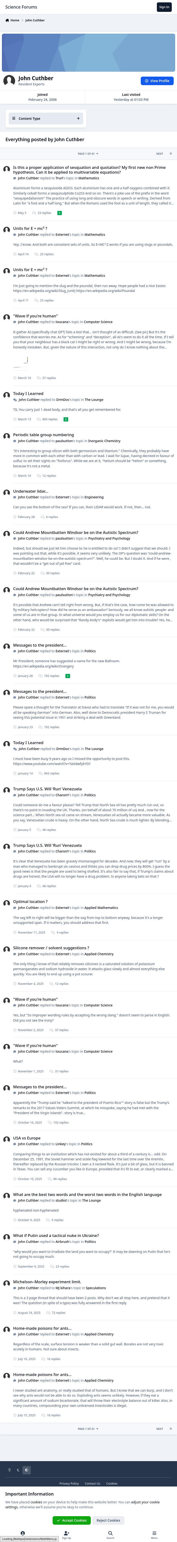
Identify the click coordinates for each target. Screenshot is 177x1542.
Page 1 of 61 (88, 153)
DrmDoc (62, 399)
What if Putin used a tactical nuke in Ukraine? (56, 1235)
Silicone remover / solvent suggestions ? (51, 947)
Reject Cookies (108, 1520)
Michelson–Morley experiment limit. (47, 1281)
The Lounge (94, 399)
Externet (62, 234)
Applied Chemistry (99, 954)
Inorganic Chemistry (104, 440)
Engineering (94, 497)
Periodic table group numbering (43, 434)
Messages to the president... (40, 645)
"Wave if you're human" (35, 316)
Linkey (61, 1144)
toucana (62, 322)
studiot (61, 1200)
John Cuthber (28, 178)
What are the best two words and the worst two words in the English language (87, 1194)
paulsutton (64, 440)
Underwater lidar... (30, 491)
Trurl (59, 178)
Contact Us (92, 1484)
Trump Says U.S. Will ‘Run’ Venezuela (47, 789)
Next (159, 153)
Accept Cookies (72, 1520)
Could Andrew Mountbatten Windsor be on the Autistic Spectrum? (75, 532)
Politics (90, 651)
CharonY (62, 794)
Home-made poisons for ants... (42, 1328)
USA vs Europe (27, 1138)
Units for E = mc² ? (30, 228)
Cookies (111, 1484)
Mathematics (89, 178)
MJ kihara (63, 1288)
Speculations (96, 1288)
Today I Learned (28, 393)
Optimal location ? (30, 901)
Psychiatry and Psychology (109, 538)
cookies (36, 1502)
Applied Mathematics (101, 907)
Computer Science (98, 322)
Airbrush (62, 1241)
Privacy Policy (69, 1484)
